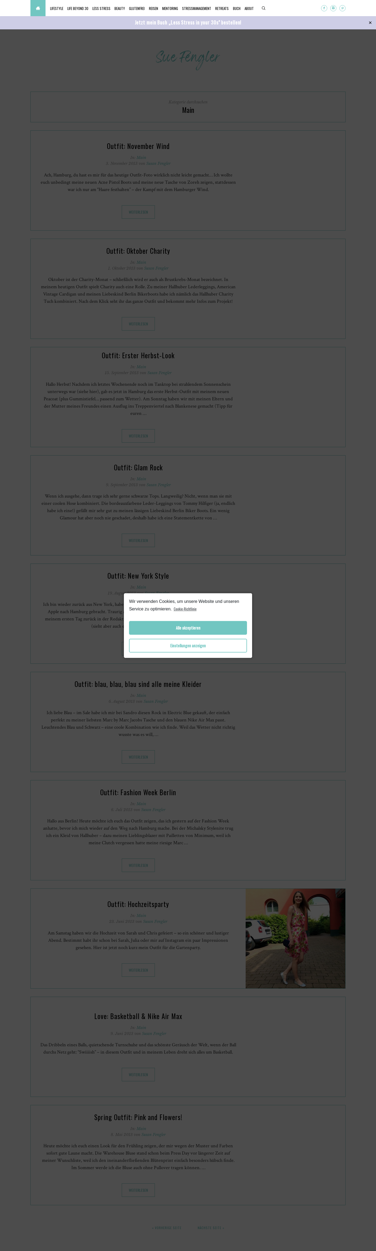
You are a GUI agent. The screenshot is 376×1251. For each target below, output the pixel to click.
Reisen (172, 8)
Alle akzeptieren (188, 628)
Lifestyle (58, 8)
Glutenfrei (152, 8)
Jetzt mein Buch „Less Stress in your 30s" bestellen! (188, 22)
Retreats (251, 8)
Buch (269, 8)
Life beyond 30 (82, 8)
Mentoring (192, 8)
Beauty (132, 8)
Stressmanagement (222, 8)
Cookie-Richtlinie (185, 608)
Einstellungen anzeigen (188, 645)
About (285, 8)
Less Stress (110, 8)
